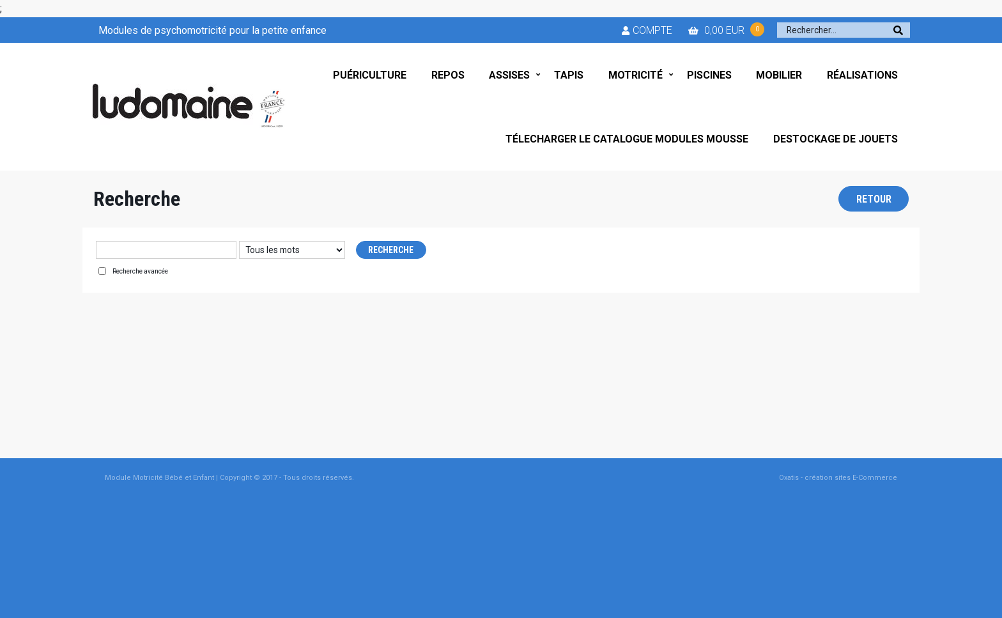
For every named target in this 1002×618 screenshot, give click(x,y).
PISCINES (709, 75)
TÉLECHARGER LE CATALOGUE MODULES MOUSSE (626, 139)
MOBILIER (779, 75)
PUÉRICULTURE (369, 75)
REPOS (448, 75)
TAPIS (568, 75)
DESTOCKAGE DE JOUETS (835, 139)
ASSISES (509, 75)
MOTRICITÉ (635, 75)
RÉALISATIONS (862, 75)
